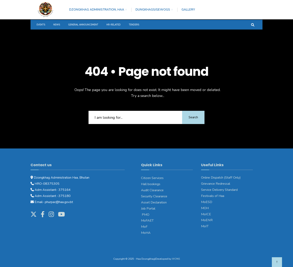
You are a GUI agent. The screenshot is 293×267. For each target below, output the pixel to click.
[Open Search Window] (252, 24)
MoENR (207, 220)
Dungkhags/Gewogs (153, 10)
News (56, 24)
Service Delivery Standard (219, 190)
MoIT (205, 226)
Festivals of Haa (212, 196)
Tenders (134, 24)
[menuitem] (100, 9)
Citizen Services (152, 178)
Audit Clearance (152, 190)
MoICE (206, 214)
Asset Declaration (154, 202)
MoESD (206, 202)
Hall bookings (150, 184)
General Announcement (83, 24)
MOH (205, 208)
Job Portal (148, 208)
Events (41, 24)
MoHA (146, 233)
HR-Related (113, 24)
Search (193, 117)
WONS (176, 258)
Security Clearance (154, 196)
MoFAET (147, 220)
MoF (144, 226)
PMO (145, 214)
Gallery (188, 10)
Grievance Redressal (215, 183)
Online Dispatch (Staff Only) (221, 177)
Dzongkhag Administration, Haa (96, 10)
